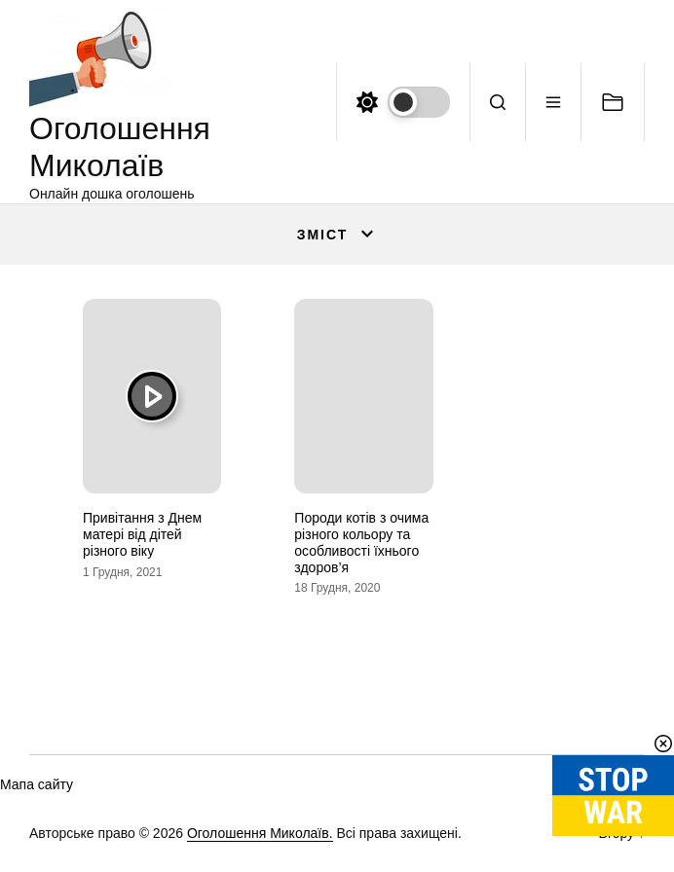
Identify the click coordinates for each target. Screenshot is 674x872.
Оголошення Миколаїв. (260, 833)
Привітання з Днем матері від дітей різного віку (142, 534)
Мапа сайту (36, 784)
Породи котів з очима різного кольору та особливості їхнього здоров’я (361, 542)
